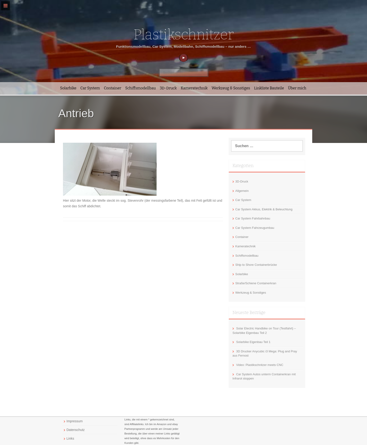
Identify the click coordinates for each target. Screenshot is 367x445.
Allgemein (242, 191)
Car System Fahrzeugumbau (254, 228)
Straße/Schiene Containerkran (255, 283)
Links (70, 438)
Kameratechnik (194, 88)
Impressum (74, 421)
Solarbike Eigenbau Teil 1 (253, 342)
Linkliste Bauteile (269, 88)
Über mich (297, 88)
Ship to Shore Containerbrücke (256, 264)
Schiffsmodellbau (140, 88)
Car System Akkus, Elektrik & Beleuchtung (263, 209)
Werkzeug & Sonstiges (231, 88)
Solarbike (68, 88)
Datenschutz (75, 430)
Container (112, 88)
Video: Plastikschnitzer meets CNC (259, 365)
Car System (90, 88)
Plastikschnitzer (183, 34)
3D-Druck (168, 88)
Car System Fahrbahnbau (252, 218)
